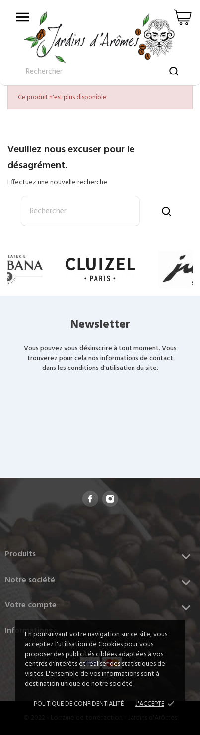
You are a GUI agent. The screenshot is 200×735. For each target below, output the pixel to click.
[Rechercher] (80, 211)
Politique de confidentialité (79, 704)
